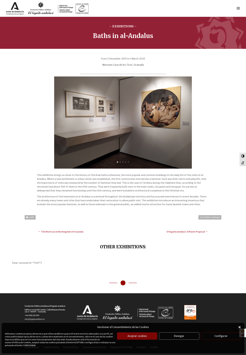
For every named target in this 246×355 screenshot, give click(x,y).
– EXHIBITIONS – (123, 26)
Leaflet (31, 217)
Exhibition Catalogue (211, 217)
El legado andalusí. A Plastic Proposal (186, 231)
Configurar (221, 336)
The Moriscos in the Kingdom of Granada (62, 231)
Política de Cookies (22, 342)
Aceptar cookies (137, 336)
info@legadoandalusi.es (35, 319)
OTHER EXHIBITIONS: (123, 246)
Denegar (179, 336)
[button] (239, 327)
